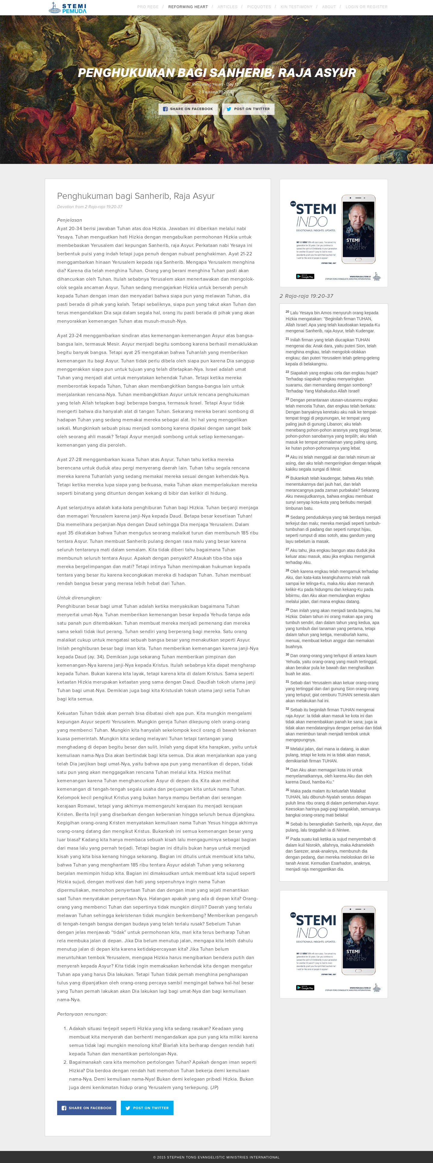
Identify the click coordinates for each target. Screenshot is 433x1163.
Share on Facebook (188, 109)
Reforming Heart (188, 7)
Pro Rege (148, 7)
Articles (228, 7)
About (329, 7)
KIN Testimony (297, 7)
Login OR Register (367, 7)
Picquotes (259, 7)
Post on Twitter (248, 109)
